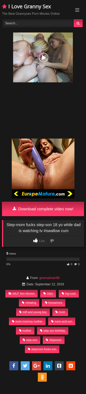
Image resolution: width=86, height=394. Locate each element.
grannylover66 (49, 278)
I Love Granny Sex (26, 6)
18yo (48, 293)
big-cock (69, 293)
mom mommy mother (27, 321)
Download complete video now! (43, 209)
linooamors (53, 302)
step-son (30, 340)
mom (60, 312)
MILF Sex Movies (22, 293)
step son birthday (52, 330)
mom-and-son (61, 321)
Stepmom (54, 340)
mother (25, 330)
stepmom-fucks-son (42, 349)
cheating (29, 302)
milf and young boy (33, 312)
